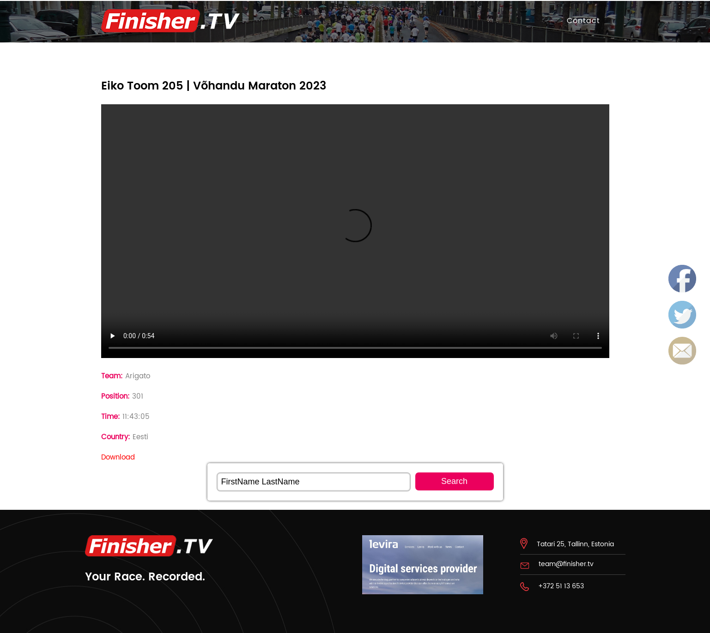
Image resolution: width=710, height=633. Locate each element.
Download (118, 457)
